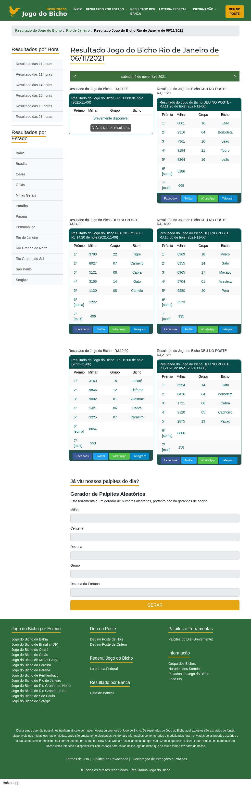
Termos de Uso (77, 759)
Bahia (20, 153)
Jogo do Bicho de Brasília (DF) (35, 644)
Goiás (20, 185)
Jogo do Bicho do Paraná (31, 670)
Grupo (75, 565)
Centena (76, 528)
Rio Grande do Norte (32, 248)
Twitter (189, 198)
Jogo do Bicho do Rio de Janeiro (36, 680)
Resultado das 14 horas (34, 85)
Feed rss (175, 679)
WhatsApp (208, 198)
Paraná (21, 216)
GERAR (155, 605)
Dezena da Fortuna (85, 584)
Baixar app (11, 783)
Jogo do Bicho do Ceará (30, 650)
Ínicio (79, 9)
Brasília (21, 164)
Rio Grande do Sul (30, 259)
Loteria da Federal (104, 669)
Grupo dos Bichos (182, 664)
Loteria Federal (173, 9)
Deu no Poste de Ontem (108, 644)
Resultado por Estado (105, 9)
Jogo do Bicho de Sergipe (31, 701)
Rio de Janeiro (27, 238)
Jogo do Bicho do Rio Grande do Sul (39, 691)
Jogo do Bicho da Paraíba (31, 665)
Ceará (20, 174)
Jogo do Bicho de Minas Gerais (35, 660)
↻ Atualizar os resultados (111, 128)
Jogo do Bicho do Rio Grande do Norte (41, 686)
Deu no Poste (234, 11)
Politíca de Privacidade (110, 759)
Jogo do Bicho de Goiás (30, 655)
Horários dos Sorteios (184, 669)
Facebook (170, 198)
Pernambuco (25, 227)
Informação (203, 9)
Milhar (75, 510)
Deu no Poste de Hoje (107, 639)
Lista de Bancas (102, 693)
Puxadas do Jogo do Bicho (188, 674)
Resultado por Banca (142, 11)
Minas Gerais (26, 195)
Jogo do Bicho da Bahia (30, 639)
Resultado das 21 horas (34, 117)
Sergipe (22, 280)
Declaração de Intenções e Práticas (160, 759)
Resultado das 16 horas (34, 95)
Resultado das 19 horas (34, 106)
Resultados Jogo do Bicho (150, 770)
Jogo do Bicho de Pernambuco (35, 675)
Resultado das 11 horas (34, 64)
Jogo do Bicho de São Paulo (33, 696)
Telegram (228, 198)
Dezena (76, 547)
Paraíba (22, 206)
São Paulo (24, 269)
